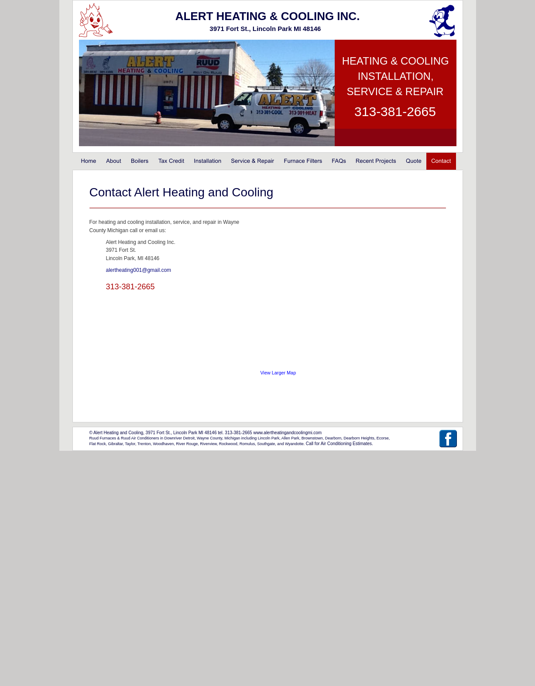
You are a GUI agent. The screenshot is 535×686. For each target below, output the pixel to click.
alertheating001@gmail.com (138, 270)
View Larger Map (278, 372)
